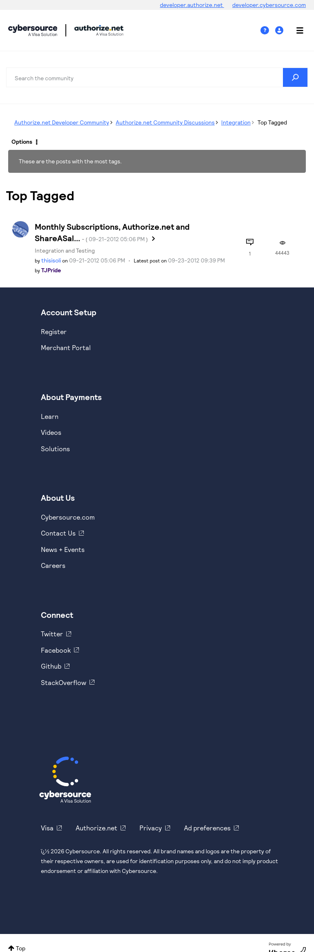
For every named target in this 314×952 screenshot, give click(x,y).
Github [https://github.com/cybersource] (51, 666)
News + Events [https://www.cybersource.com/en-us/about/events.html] (63, 549)
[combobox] (157, 77)
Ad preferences (207, 828)
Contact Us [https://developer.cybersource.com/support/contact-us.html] (58, 533)
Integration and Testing (65, 250)
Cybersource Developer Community (32, 30)
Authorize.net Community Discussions (165, 122)
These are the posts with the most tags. (70, 161)
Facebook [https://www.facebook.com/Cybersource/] (56, 650)
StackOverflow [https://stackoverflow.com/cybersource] (63, 682)
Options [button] (21, 141)
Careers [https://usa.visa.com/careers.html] (53, 565)
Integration (236, 122)
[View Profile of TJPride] (51, 270)
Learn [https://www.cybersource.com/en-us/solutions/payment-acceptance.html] (49, 416)
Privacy (150, 828)
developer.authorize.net (192, 4)
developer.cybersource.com (269, 4)
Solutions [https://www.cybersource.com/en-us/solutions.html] (55, 448)
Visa (47, 828)
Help (267, 30)
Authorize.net (96, 828)
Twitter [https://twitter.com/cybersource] (52, 634)
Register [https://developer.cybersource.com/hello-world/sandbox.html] (54, 331)
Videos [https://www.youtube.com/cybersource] (51, 432)
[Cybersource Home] (65, 780)
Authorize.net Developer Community (61, 122)
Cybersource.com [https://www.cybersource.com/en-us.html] (68, 517)
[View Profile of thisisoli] (51, 260)
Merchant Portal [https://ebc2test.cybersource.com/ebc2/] (66, 347)
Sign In (280, 30)
